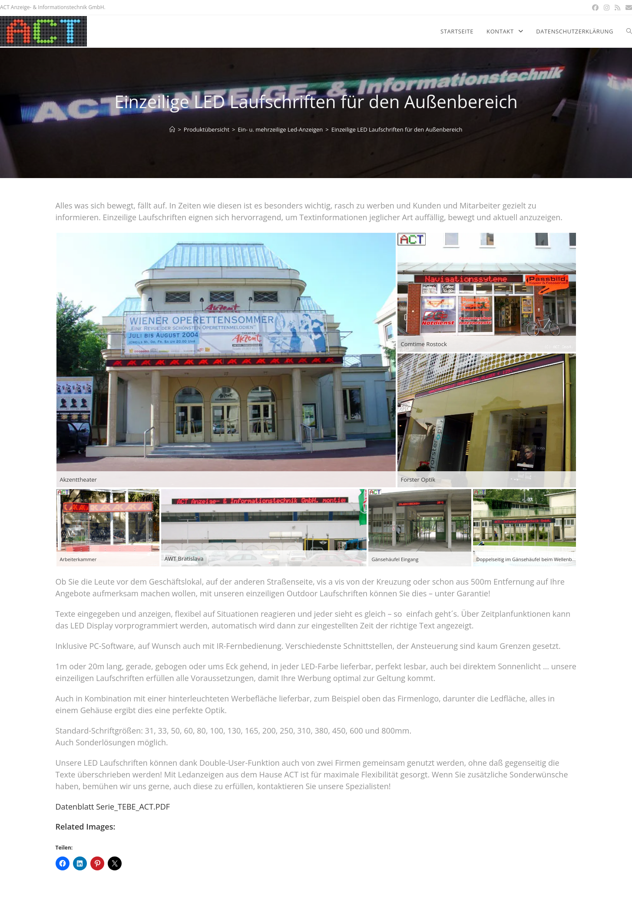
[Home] (172, 129)
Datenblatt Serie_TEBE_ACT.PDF (113, 806)
